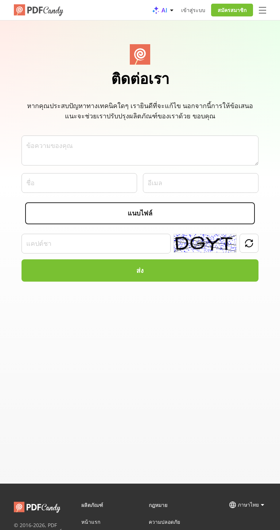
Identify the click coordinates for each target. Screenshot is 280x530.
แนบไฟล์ (140, 213)
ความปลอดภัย (164, 521)
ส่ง (140, 270)
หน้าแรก (90, 521)
